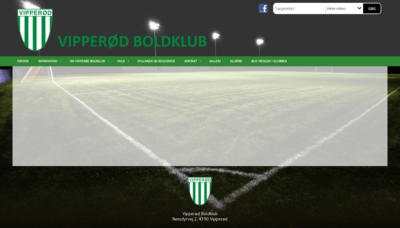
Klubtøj (236, 61)
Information (49, 61)
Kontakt (192, 61)
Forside (23, 61)
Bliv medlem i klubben (269, 61)
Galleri (215, 61)
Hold (122, 61)
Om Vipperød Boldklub (89, 61)
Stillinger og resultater (156, 61)
